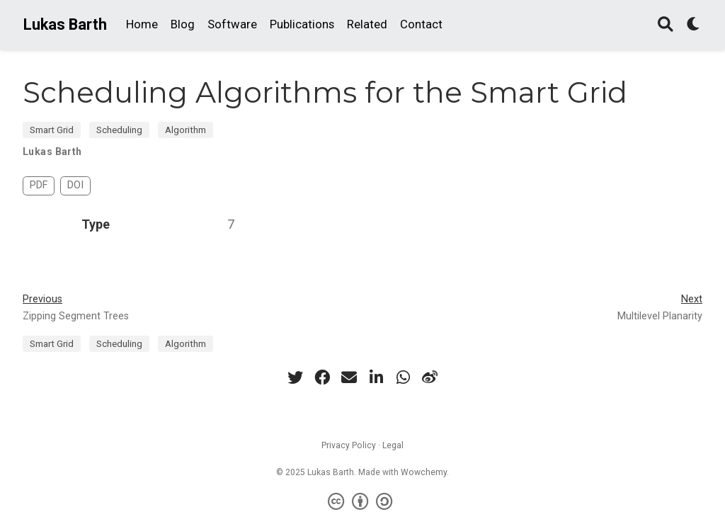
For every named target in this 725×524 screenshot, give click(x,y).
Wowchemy (424, 472)
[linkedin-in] (376, 377)
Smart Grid (52, 129)
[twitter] (295, 377)
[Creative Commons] (363, 502)
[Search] (665, 25)
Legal (393, 445)
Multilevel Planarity (659, 316)
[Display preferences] (694, 25)
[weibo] (429, 377)
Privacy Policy (348, 445)
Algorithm (185, 129)
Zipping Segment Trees (76, 316)
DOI (75, 185)
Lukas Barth (65, 24)
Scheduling (119, 129)
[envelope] (349, 377)
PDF (38, 185)
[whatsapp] (402, 377)
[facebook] (322, 377)
